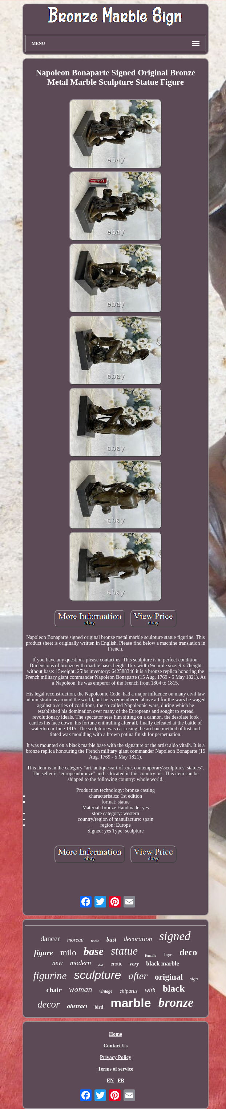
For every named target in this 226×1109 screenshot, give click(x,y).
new (57, 963)
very (134, 964)
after (138, 975)
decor (48, 1004)
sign (194, 978)
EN (110, 1080)
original (169, 976)
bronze (176, 1003)
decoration (138, 939)
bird (98, 1007)
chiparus (128, 991)
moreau (75, 940)
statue (124, 950)
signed (174, 936)
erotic (116, 964)
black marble (162, 963)
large (168, 954)
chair (54, 990)
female (150, 955)
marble (130, 1003)
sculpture (97, 974)
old (101, 965)
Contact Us (116, 1045)
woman (80, 989)
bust (111, 939)
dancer (50, 939)
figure (43, 952)
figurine (50, 975)
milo (68, 952)
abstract (77, 1006)
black (174, 988)
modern (80, 963)
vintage (105, 991)
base (94, 951)
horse (95, 941)
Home (115, 1034)
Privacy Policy (115, 1057)
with (150, 990)
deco (188, 952)
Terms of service (115, 1069)
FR (121, 1080)
